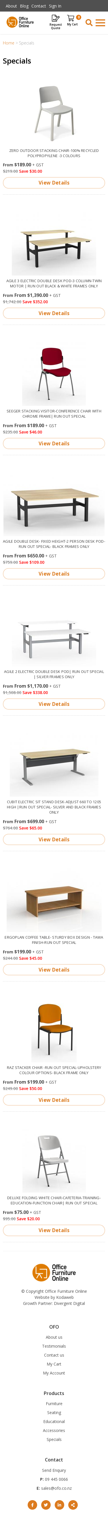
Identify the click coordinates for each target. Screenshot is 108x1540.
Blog (24, 6)
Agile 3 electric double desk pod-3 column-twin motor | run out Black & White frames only (54, 283)
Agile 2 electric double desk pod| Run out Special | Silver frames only (54, 674)
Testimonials (54, 1346)
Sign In (55, 6)
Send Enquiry (54, 1470)
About (11, 6)
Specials (54, 1439)
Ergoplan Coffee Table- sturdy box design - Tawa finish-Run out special (54, 940)
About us (54, 1337)
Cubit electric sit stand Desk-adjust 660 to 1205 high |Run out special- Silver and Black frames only (54, 807)
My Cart (54, 1364)
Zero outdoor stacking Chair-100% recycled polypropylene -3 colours (54, 153)
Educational (54, 1421)
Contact (38, 6)
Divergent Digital (69, 1303)
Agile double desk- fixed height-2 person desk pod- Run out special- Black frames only (54, 544)
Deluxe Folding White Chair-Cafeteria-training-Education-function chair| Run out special (54, 1200)
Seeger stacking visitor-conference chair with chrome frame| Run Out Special (54, 413)
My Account (54, 1373)
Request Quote (56, 26)
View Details (54, 182)
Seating (54, 1412)
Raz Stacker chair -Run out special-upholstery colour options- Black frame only (54, 1070)
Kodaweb (65, 1297)
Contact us (54, 1355)
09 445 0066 (56, 1479)
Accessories (54, 1430)
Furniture (54, 1403)
